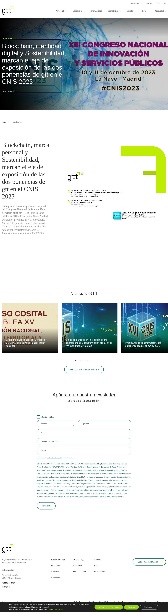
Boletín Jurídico (136, 3)
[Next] (163, 328)
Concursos (149, 3)
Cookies (147, 602)
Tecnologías (113, 11)
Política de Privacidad (98, 602)
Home (4, 122)
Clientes (130, 11)
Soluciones (77, 11)
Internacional (96, 11)
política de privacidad (54, 458)
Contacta (55, 572)
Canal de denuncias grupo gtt (126, 602)
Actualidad (159, 11)
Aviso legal (78, 602)
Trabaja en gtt (79, 559)
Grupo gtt (60, 11)
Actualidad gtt (16, 122)
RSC (144, 11)
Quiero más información (151, 562)
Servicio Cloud (79, 572)
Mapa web (161, 602)
